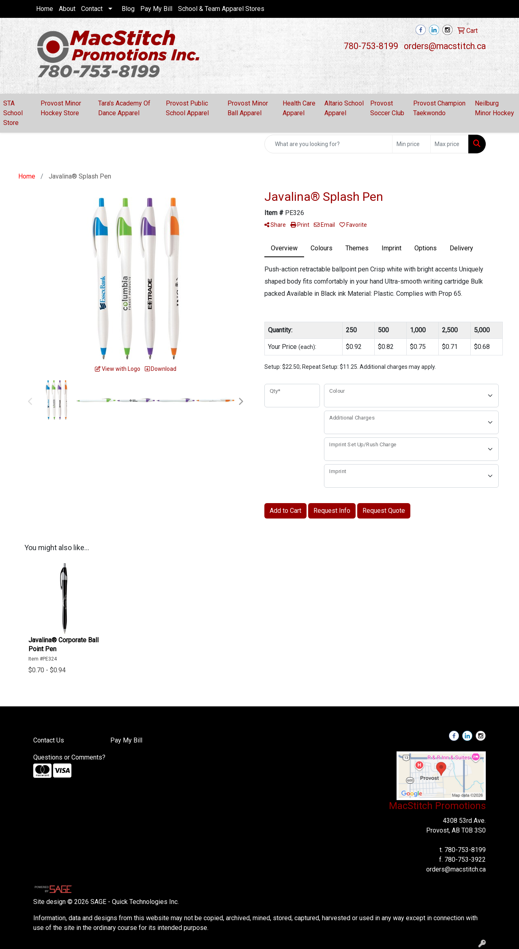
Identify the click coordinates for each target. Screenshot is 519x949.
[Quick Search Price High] (449, 144)
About (67, 9)
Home (44, 9)
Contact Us (48, 740)
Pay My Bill (156, 9)
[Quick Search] (328, 144)
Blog (128, 9)
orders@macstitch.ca (445, 46)
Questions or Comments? (69, 757)
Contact (92, 9)
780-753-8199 (371, 46)
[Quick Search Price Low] (411, 144)
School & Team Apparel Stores (221, 9)
